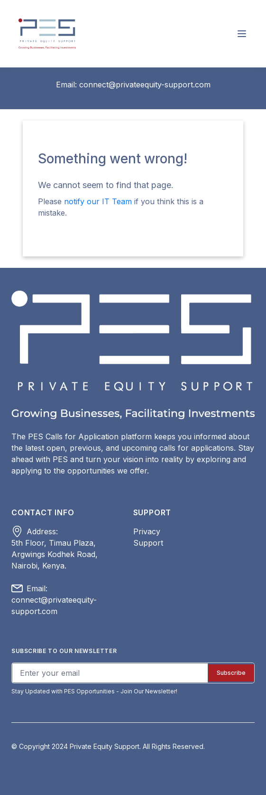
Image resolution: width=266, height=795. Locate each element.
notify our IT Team (99, 201)
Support (148, 543)
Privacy (146, 531)
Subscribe (231, 672)
